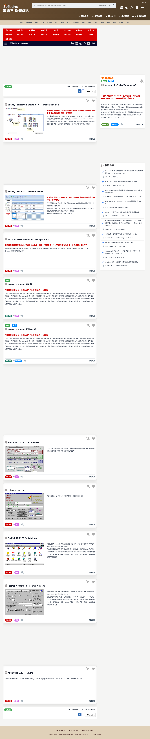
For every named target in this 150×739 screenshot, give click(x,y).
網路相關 (20, 35)
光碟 (36, 23)
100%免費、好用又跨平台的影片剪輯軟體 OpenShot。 (122, 234)
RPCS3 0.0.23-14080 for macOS (116, 229)
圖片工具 (91, 30)
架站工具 (32, 35)
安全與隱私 (9, 35)
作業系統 (29, 23)
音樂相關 (79, 30)
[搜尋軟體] (74, 5)
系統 (21, 23)
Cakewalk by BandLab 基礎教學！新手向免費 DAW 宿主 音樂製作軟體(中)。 (123, 191)
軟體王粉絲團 (87, 730)
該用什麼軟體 (139, 16)
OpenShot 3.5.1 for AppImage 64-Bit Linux (119, 238)
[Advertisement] (50, 65)
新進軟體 (110, 16)
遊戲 (108, 23)
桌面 (102, 23)
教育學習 (79, 35)
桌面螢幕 (56, 35)
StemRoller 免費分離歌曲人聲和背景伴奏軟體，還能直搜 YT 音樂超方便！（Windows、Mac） (124, 172)
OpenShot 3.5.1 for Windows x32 (116, 266)
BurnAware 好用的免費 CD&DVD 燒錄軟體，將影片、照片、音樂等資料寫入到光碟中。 (124, 252)
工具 (42, 23)
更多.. (128, 23)
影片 (56, 23)
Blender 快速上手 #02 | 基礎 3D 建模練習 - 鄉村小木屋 (122, 212)
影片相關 (67, 30)
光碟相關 (32, 30)
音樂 (62, 23)
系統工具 (8, 30)
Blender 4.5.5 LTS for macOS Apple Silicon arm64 (121, 216)
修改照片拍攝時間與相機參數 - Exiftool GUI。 (119, 242)
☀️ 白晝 (144, 3)
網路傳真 (92, 139)
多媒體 (49, 23)
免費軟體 (97, 16)
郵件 (96, 23)
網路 (83, 23)
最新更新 (124, 16)
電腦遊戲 (67, 35)
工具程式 (44, 30)
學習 (114, 23)
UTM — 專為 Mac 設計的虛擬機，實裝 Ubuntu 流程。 (122, 182)
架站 (89, 23)
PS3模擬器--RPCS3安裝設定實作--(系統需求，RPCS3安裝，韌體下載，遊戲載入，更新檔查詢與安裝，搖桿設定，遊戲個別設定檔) (124, 223)
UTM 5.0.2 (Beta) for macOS (115, 185)
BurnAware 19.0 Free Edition (115, 257)
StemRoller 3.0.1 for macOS (114, 177)
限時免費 (84, 16)
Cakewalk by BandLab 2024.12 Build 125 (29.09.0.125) (123, 196)
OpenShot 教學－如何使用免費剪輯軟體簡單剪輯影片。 (122, 262)
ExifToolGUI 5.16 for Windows (115, 246)
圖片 (68, 23)
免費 (8, 87)
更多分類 (8, 39)
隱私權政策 (74, 730)
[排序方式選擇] (90, 91)
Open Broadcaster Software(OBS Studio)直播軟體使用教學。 (123, 202)
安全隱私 (76, 23)
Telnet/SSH (139, 124)
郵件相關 (44, 35)
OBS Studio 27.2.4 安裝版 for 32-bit (117, 207)
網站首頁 (61, 730)
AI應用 (121, 23)
